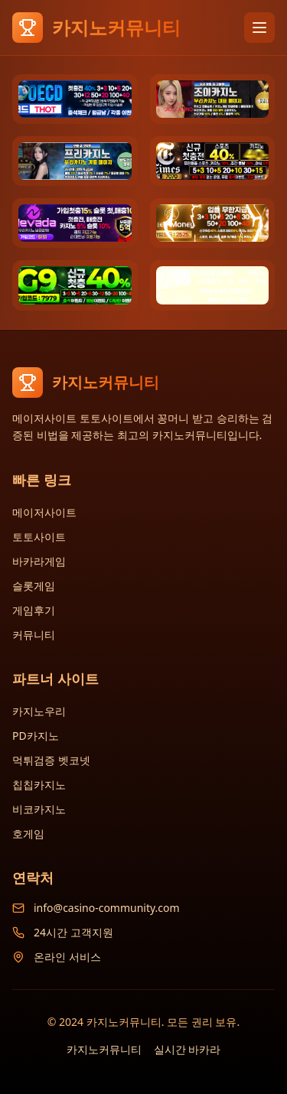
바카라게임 (39, 561)
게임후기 (33, 610)
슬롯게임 (33, 585)
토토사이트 (39, 536)
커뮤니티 (33, 634)
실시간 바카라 (187, 1049)
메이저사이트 (44, 512)
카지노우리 (39, 711)
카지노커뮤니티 (104, 1049)
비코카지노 (39, 809)
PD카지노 (35, 735)
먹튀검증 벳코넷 (51, 760)
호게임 (28, 833)
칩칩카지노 (39, 784)
